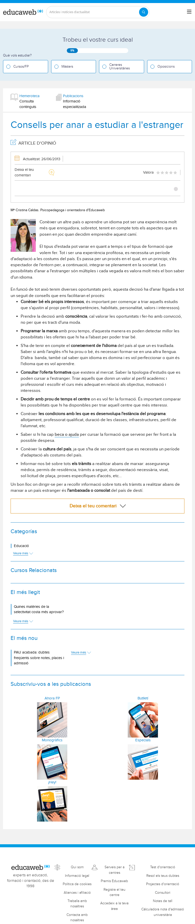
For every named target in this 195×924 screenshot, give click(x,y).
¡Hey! (52, 782)
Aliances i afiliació (77, 893)
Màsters (67, 67)
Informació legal (77, 876)
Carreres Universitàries (119, 66)
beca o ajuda (67, 434)
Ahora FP (52, 698)
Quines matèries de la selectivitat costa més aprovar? (39, 609)
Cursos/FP (21, 67)
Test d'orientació (162, 867)
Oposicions (166, 67)
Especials (143, 740)
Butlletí (143, 698)
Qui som (77, 867)
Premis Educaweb (114, 881)
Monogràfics (52, 740)
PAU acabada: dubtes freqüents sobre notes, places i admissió (39, 657)
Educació (21, 546)
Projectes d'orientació (162, 884)
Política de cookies (77, 884)
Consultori (162, 893)
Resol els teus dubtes (162, 876)
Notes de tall (162, 901)
